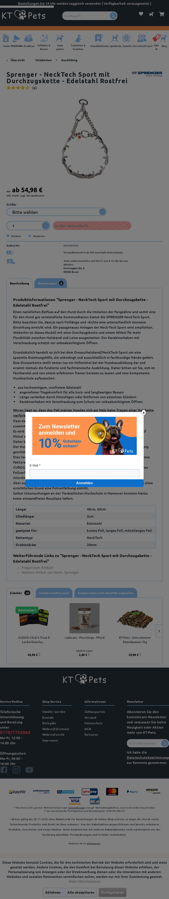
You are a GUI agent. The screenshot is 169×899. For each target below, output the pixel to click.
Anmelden (84, 483)
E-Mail (34, 465)
